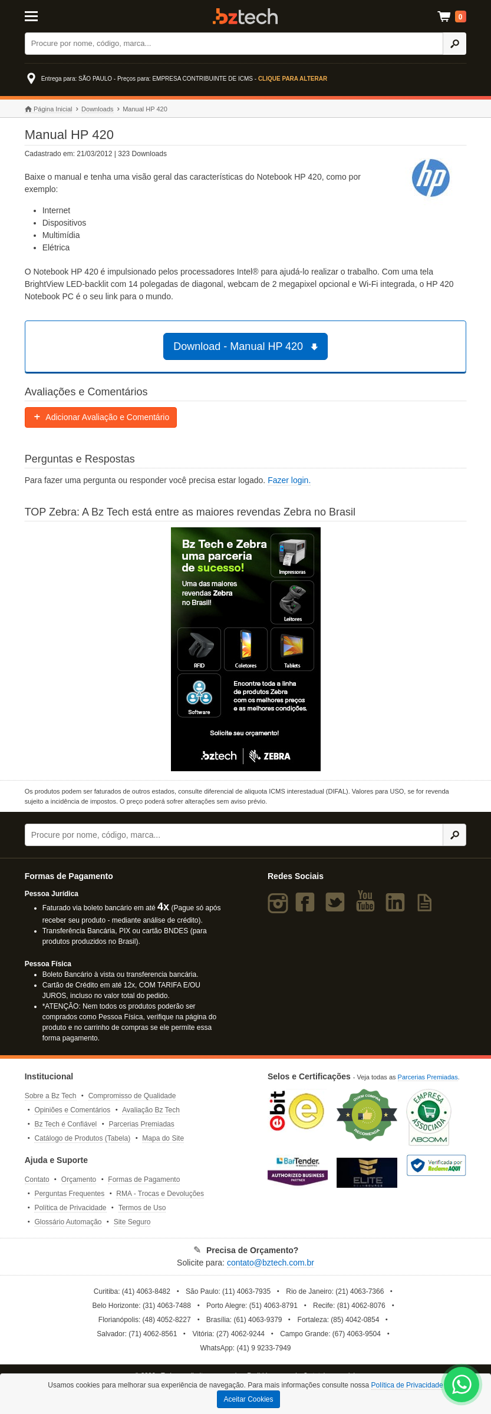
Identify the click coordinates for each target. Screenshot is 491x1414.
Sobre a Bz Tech (51, 1096)
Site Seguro (132, 1222)
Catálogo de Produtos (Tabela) (82, 1138)
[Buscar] (234, 43)
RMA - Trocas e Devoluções (160, 1194)
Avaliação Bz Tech (151, 1110)
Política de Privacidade (70, 1208)
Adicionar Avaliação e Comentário (101, 417)
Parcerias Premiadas (141, 1124)
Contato (37, 1179)
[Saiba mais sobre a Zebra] (246, 649)
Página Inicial (49, 109)
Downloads (97, 109)
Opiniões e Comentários (72, 1110)
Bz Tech (245, 16)
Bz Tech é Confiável (65, 1124)
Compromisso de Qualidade (132, 1096)
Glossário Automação (67, 1222)
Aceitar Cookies (248, 1399)
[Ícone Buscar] (455, 43)
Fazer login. (289, 480)
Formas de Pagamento (144, 1179)
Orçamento (78, 1179)
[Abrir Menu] (55, 15)
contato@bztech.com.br (270, 1262)
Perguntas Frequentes (69, 1194)
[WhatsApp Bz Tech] (462, 1386)
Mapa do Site (163, 1138)
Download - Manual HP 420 (247, 346)
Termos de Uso (142, 1208)
